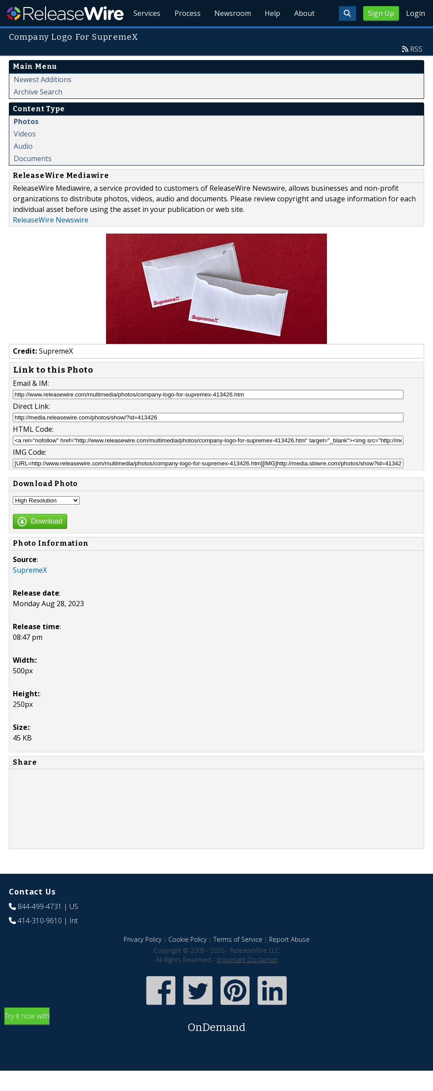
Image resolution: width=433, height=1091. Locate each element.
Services (145, 35)
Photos (26, 142)
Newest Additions (43, 100)
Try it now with (216, 1043)
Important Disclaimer (247, 980)
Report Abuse (289, 959)
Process (186, 35)
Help (272, 35)
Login (415, 13)
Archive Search (38, 112)
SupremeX (30, 590)
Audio (23, 166)
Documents (33, 179)
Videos (25, 154)
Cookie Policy (187, 959)
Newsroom (231, 35)
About (304, 35)
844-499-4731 (40, 927)
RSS (416, 69)
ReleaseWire (65, 13)
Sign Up (381, 13)
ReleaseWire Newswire (50, 240)
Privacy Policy (143, 959)
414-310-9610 (40, 941)
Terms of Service (237, 959)
